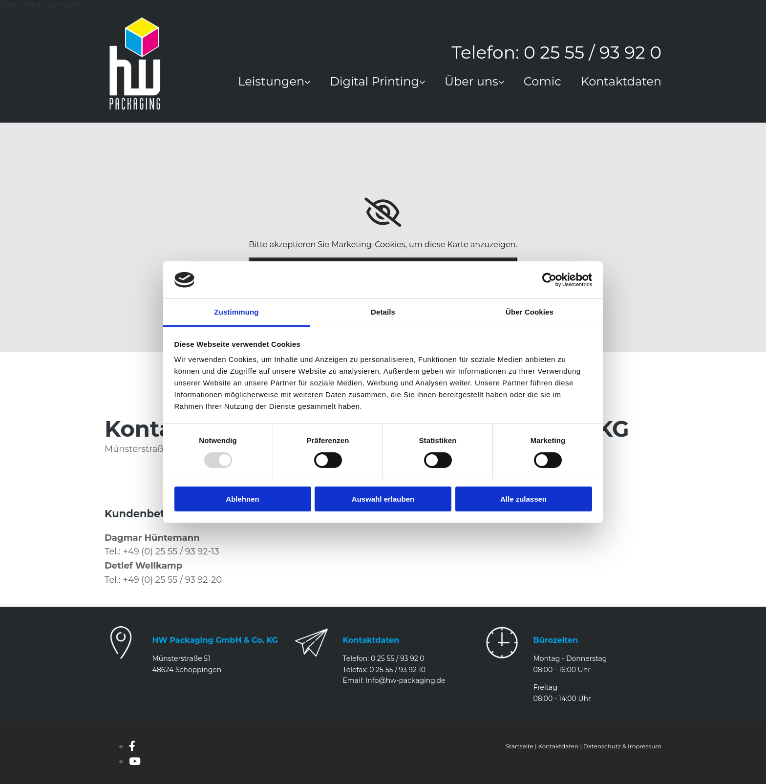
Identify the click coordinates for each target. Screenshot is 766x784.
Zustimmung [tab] (236, 312)
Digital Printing (374, 82)
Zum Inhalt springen (40, 4)
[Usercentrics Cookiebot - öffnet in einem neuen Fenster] (549, 280)
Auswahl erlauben (383, 499)
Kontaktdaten (621, 82)
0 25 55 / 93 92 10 (397, 669)
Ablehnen (242, 499)
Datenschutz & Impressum (622, 746)
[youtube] (135, 761)
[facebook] (132, 746)
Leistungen (271, 82)
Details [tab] (383, 312)
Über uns (471, 82)
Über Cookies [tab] (529, 312)
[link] (264, 85)
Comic (542, 82)
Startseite (519, 746)
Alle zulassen (523, 499)
